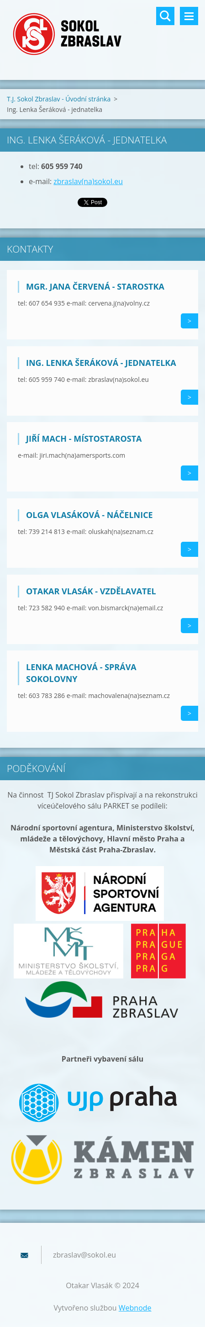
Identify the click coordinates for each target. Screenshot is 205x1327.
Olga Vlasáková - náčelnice (89, 514)
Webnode (135, 1308)
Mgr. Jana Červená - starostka (95, 286)
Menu (189, 16)
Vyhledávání (165, 16)
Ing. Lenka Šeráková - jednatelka (101, 362)
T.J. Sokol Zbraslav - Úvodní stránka (58, 99)
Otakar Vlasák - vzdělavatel (91, 591)
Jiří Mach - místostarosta (84, 438)
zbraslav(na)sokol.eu (88, 181)
